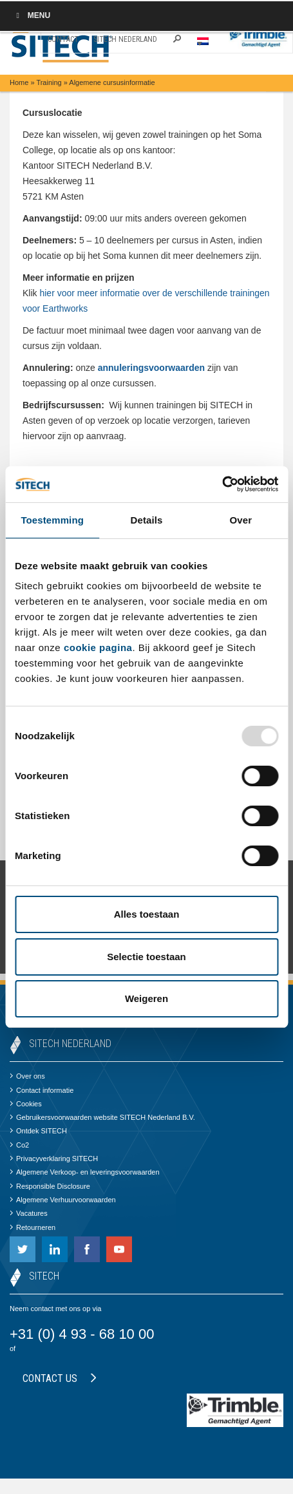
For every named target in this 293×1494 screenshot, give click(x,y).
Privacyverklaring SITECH (54, 1158)
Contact (63, 39)
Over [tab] (241, 520)
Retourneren (32, 1227)
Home (19, 82)
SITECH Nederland (125, 39)
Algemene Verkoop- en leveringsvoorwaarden (85, 1172)
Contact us (60, 1378)
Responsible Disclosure (50, 1186)
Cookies (26, 1104)
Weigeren (146, 998)
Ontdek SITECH (38, 1131)
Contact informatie (41, 1090)
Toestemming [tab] (52, 520)
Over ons (27, 1076)
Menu (31, 15)
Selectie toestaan (146, 956)
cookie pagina (98, 647)
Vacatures (29, 1213)
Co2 (19, 1145)
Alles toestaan (147, 914)
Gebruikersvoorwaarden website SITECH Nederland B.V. (102, 1117)
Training (48, 82)
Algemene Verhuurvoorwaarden (63, 1200)
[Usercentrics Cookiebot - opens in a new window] (221, 484)
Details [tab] (147, 520)
